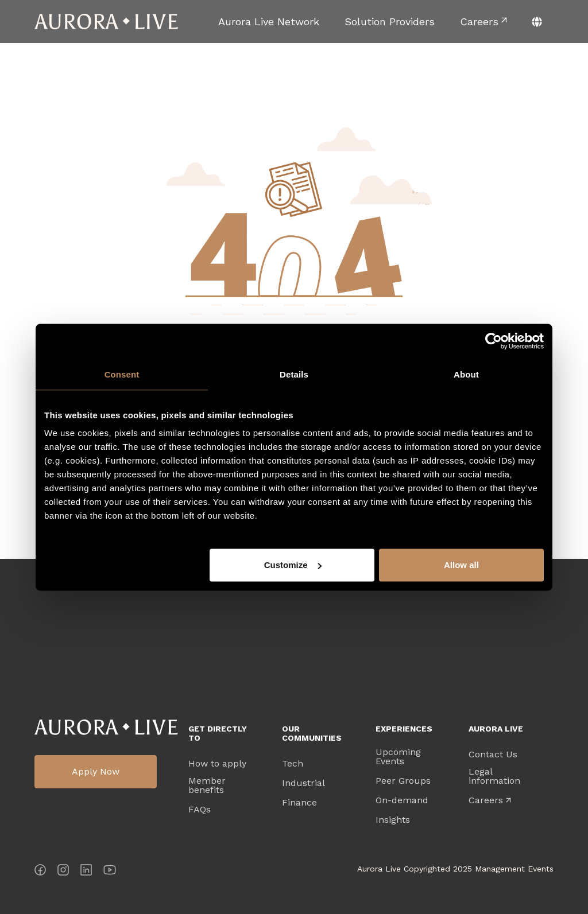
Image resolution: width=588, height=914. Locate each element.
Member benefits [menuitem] (207, 785)
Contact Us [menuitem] (493, 754)
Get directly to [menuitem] (217, 733)
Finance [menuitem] (299, 802)
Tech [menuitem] (292, 763)
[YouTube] (109, 872)
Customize (293, 565)
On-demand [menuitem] (402, 800)
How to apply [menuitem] (217, 763)
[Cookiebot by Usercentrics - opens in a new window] (493, 340)
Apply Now (95, 771)
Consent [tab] (122, 374)
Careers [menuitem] (486, 800)
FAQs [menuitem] (199, 809)
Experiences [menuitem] (404, 728)
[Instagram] (63, 872)
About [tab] (466, 374)
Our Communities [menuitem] (312, 733)
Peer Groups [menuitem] (403, 780)
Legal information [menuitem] (494, 776)
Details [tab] (294, 374)
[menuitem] (269, 21)
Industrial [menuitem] (303, 783)
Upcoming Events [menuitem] (398, 757)
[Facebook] (40, 872)
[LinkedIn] (86, 872)
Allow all (461, 565)
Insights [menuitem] (393, 819)
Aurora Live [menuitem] (496, 728)
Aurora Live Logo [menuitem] (106, 727)
